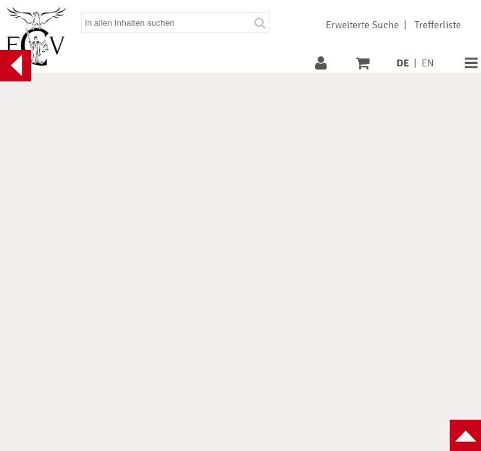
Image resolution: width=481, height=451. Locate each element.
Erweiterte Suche (362, 25)
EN (428, 63)
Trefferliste (438, 25)
